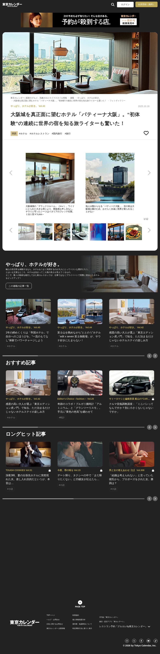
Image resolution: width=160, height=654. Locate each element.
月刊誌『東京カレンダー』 (109, 617)
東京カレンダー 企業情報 (56, 628)
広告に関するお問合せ (55, 624)
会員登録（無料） (146, 4)
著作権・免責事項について (82, 624)
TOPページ (51, 615)
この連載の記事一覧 (18, 286)
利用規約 (75, 615)
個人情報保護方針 (78, 619)
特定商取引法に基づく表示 (82, 628)
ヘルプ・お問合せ (53, 619)
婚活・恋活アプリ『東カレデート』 (112, 621)
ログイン (125, 4)
